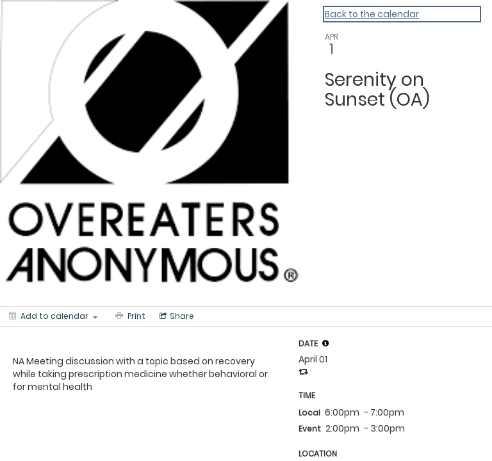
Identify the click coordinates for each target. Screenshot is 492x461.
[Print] (129, 316)
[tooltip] (325, 343)
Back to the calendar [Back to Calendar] (372, 14)
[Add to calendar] (53, 316)
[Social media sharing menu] (175, 316)
